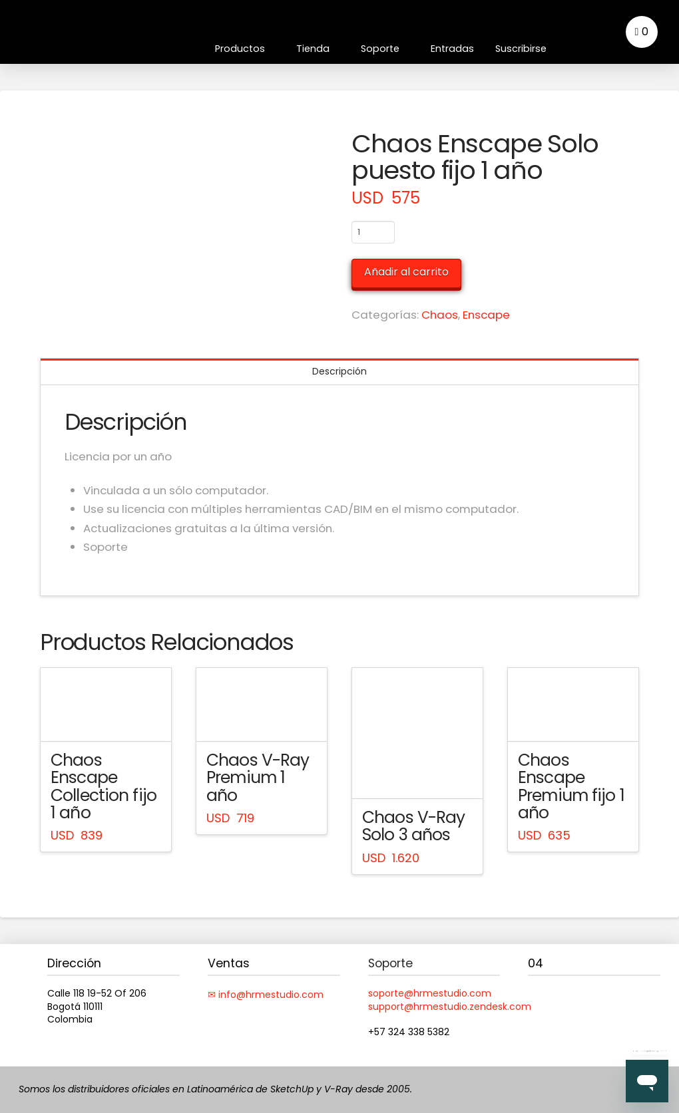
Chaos (439, 315)
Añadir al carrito (406, 271)
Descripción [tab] (339, 371)
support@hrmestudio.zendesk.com (449, 1006)
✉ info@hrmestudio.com (266, 994)
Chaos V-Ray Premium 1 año (257, 777)
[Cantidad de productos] (373, 232)
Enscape (486, 315)
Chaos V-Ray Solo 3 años (413, 826)
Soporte (390, 963)
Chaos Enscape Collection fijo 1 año (103, 786)
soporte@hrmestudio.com (429, 993)
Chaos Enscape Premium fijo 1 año (571, 786)
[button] (642, 32)
